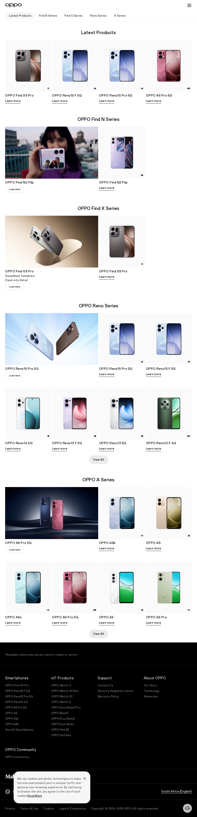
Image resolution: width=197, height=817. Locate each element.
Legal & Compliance (72, 808)
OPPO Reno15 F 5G (17, 691)
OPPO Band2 (59, 713)
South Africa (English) (176, 791)
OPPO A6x (12, 718)
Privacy (10, 808)
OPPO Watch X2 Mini (65, 691)
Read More (34, 795)
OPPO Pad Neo (61, 735)
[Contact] (187, 808)
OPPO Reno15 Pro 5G (19, 696)
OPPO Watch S (61, 685)
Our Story (150, 685)
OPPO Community (17, 757)
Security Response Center (116, 691)
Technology (151, 691)
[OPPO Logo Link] (13, 5)
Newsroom (151, 696)
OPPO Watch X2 (62, 696)
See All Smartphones (19, 729)
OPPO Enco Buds (62, 724)
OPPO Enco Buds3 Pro (66, 707)
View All (98, 459)
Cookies (48, 808)
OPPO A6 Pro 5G (16, 707)
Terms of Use (29, 808)
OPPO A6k (12, 724)
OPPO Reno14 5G (16, 702)
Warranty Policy (108, 696)
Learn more (12, 101)
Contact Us (105, 685)
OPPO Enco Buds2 (63, 718)
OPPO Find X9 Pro (17, 685)
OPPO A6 (11, 713)
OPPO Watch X (61, 702)
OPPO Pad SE (60, 729)
